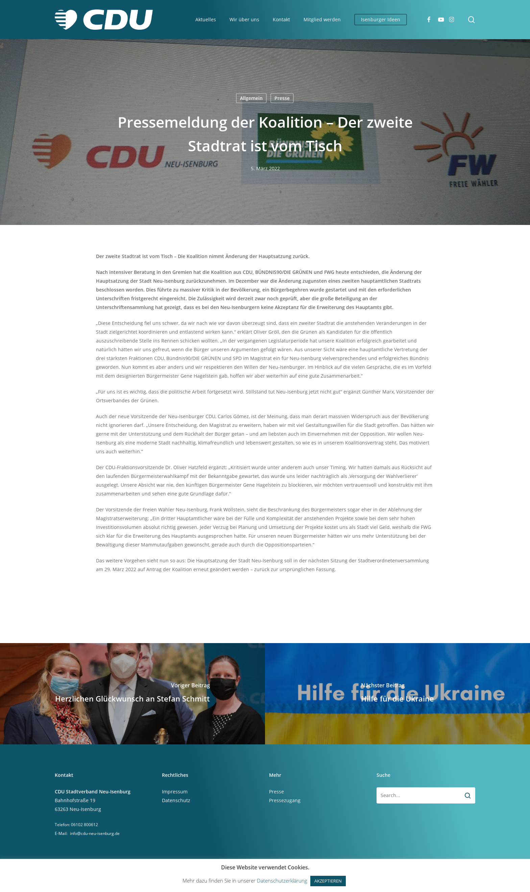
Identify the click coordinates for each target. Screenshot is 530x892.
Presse (282, 98)
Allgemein (251, 98)
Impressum (175, 791)
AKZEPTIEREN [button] (328, 881)
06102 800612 (84, 824)
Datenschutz (176, 800)
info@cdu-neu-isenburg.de (95, 833)
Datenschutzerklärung (282, 880)
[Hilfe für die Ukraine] (397, 693)
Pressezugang (284, 800)
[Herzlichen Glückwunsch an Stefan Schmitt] (132, 693)
